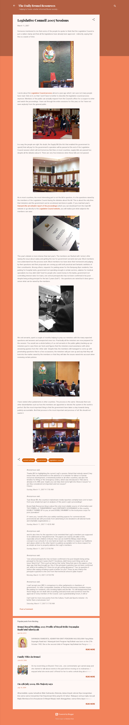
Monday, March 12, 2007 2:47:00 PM (40, 575)
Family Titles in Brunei (28, 656)
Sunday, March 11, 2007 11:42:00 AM (40, 524)
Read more (90, 650)
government (41, 460)
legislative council (56, 460)
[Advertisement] (108, 50)
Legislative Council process (41, 93)
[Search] (115, 6)
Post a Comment (26, 609)
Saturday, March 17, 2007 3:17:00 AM (41, 603)
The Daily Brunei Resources (36, 5)
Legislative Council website (49, 209)
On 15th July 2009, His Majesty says (35, 684)
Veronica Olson (69, 719)
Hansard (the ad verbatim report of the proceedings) (37, 206)
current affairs (28, 460)
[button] (93, 20)
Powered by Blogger (64, 714)
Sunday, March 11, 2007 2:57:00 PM (40, 549)
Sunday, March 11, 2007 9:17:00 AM (40, 490)
